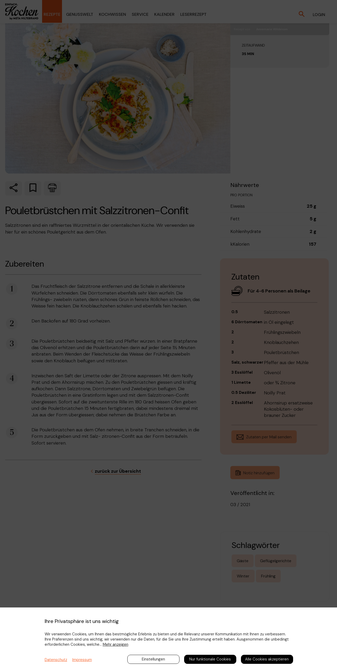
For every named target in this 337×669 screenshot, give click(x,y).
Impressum (82, 659)
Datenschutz (56, 659)
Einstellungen (153, 659)
